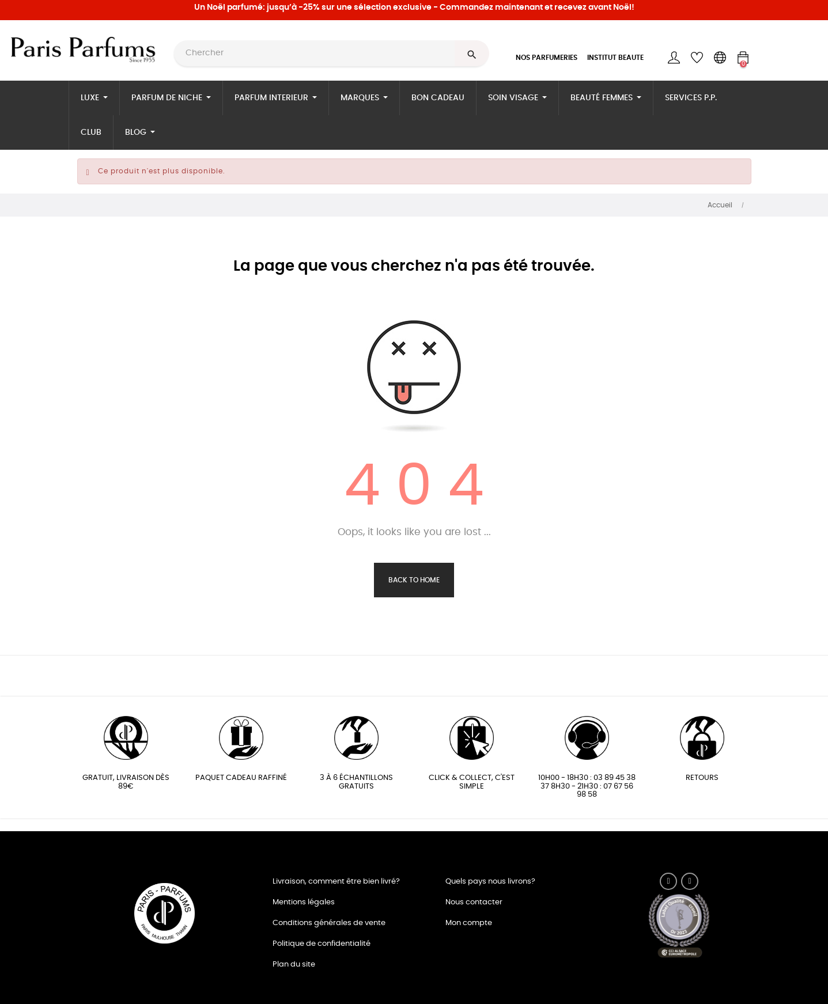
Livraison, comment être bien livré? (336, 881)
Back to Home (414, 580)
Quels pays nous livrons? (490, 881)
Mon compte (468, 923)
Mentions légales (304, 902)
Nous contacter (473, 902)
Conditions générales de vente (329, 923)
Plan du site (294, 964)
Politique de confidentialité (321, 944)
